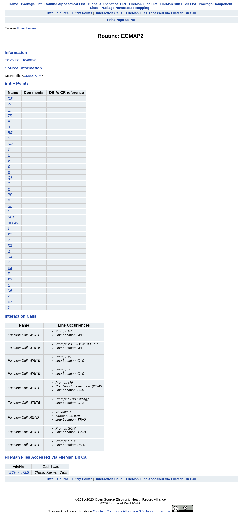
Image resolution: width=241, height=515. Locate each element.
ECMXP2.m (32, 76)
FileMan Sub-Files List (178, 4)
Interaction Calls (109, 13)
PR (10, 194)
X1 (10, 234)
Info (50, 13)
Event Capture (26, 28)
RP (10, 206)
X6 (10, 290)
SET (11, 217)
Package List (31, 4)
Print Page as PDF (121, 20)
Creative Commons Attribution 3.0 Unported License (132, 511)
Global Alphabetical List (107, 4)
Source (63, 13)
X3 (10, 257)
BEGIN (13, 223)
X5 (10, 279)
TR (10, 115)
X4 (10, 268)
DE (10, 98)
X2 (10, 245)
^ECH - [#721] (18, 472)
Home (13, 4)
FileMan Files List (143, 4)
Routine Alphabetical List (64, 4)
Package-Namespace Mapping (125, 8)
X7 (10, 302)
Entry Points (82, 13)
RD (10, 144)
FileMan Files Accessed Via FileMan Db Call (161, 13)
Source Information (23, 68)
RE (10, 132)
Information (16, 52)
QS (10, 178)
